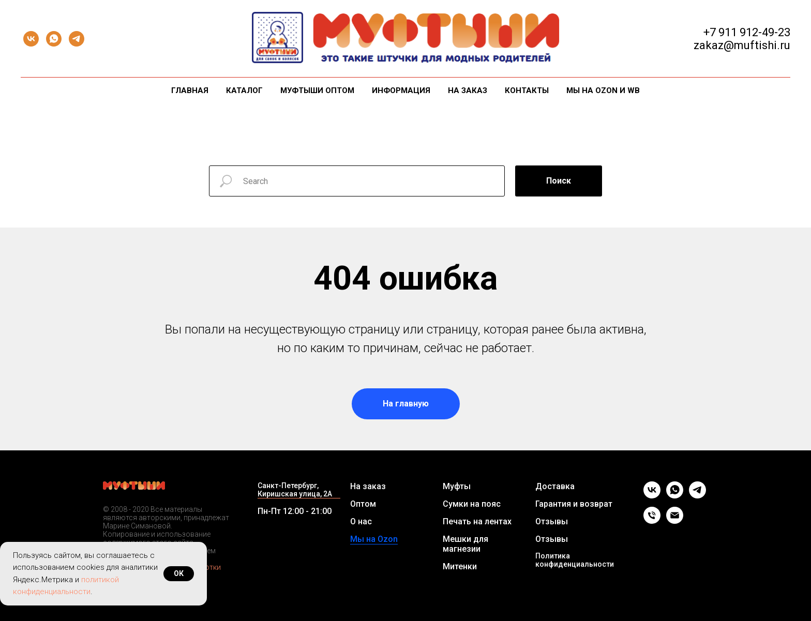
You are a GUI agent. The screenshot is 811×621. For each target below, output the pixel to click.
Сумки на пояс (472, 504)
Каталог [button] (244, 90)
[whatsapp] (54, 39)
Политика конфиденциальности (574, 560)
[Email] (674, 521)
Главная (189, 90)
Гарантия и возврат (573, 504)
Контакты (527, 90)
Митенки (460, 566)
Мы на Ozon (374, 539)
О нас (361, 521)
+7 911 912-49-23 (746, 32)
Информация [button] (401, 90)
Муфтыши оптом (317, 90)
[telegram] (76, 39)
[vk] (31, 39)
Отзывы (551, 521)
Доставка (555, 486)
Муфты (457, 486)
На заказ (467, 90)
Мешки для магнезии (465, 544)
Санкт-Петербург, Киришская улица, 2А (295, 489)
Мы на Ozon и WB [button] (603, 90)
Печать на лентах (477, 521)
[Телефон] (651, 521)
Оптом (363, 504)
